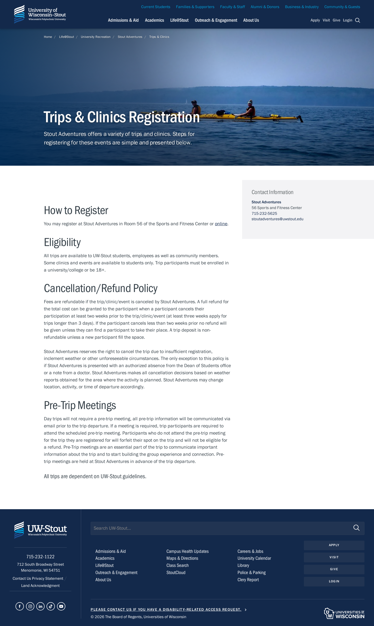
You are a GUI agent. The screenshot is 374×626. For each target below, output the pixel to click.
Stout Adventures (130, 37)
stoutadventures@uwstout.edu (277, 219)
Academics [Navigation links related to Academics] (154, 20)
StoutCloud (176, 572)
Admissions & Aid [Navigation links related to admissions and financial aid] (123, 20)
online (221, 223)
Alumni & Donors (265, 7)
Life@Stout (66, 37)
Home (48, 37)
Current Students (155, 7)
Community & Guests (342, 7)
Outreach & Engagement (116, 572)
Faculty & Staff (232, 7)
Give (336, 20)
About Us (251, 20)
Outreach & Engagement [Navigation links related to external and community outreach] (216, 20)
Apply (315, 20)
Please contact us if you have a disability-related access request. (166, 609)
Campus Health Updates (187, 551)
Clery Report (248, 579)
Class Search (177, 565)
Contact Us (22, 578)
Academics (104, 558)
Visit (326, 20)
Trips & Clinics (159, 37)
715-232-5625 (264, 213)
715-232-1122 (40, 557)
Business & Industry (302, 7)
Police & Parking (252, 572)
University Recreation (96, 37)
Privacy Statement (48, 578)
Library (243, 565)
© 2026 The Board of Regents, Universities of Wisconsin (138, 617)
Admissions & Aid (110, 551)
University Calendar (254, 558)
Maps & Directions (182, 558)
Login (347, 20)
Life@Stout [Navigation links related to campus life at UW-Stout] (179, 20)
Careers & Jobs (250, 551)
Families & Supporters (195, 7)
